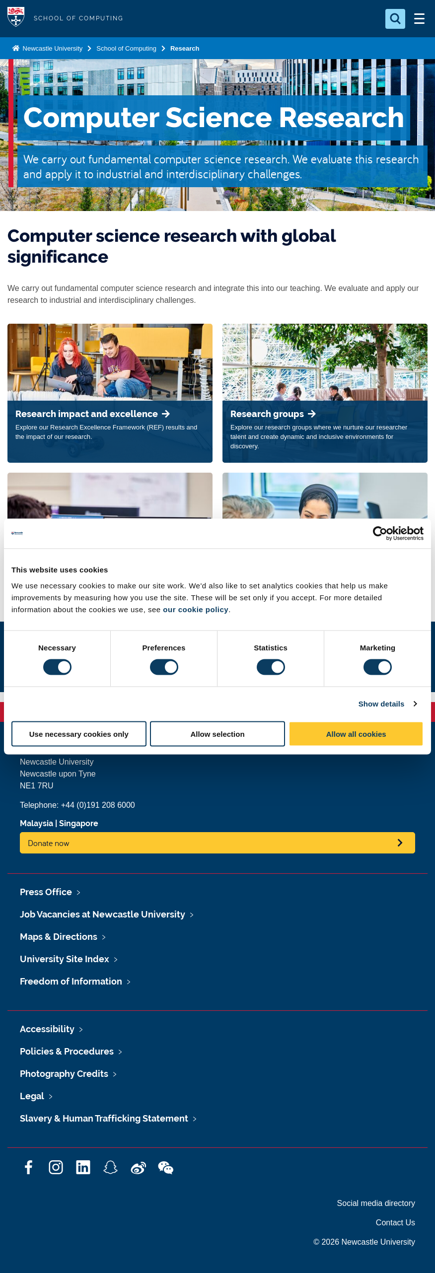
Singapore (78, 823)
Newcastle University (51, 48)
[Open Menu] (419, 19)
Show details (382, 704)
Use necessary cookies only (79, 733)
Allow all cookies (356, 733)
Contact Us (395, 1222)
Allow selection (217, 733)
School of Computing (126, 48)
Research (185, 48)
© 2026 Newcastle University (364, 1242)
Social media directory (376, 1203)
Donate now (49, 843)
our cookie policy (195, 609)
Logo (16, 18)
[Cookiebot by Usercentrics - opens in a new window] (380, 533)
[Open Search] (395, 19)
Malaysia (36, 823)
